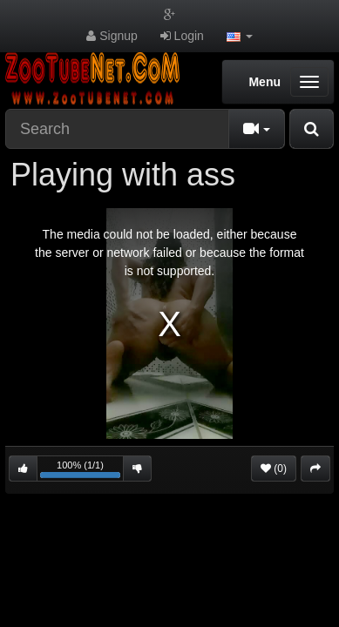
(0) (274, 468)
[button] (239, 35)
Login (182, 36)
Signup (111, 36)
